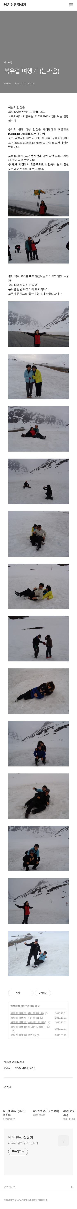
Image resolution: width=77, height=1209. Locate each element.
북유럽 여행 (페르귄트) (23, 1035)
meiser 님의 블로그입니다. (23, 1143)
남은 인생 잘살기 (15, 5)
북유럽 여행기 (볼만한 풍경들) (27, 1013)
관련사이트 (9, 1186)
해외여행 (15, 1006)
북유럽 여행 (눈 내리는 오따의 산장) (30, 1026)
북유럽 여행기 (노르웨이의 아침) (28, 1022)
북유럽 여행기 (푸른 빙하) (24, 1017)
